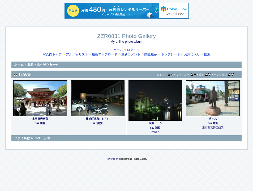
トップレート (170, 54)
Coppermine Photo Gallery (133, 159)
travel (54, 64)
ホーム (118, 50)
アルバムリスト (77, 54)
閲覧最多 (150, 54)
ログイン (133, 50)
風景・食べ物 (36, 64)
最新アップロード (104, 54)
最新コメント (130, 54)
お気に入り (192, 54)
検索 (207, 54)
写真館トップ (52, 54)
